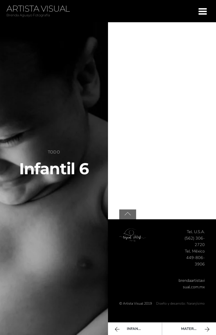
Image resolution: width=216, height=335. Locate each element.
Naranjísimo (196, 303)
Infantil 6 (54, 168)
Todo (54, 152)
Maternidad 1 (196, 329)
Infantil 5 (130, 329)
